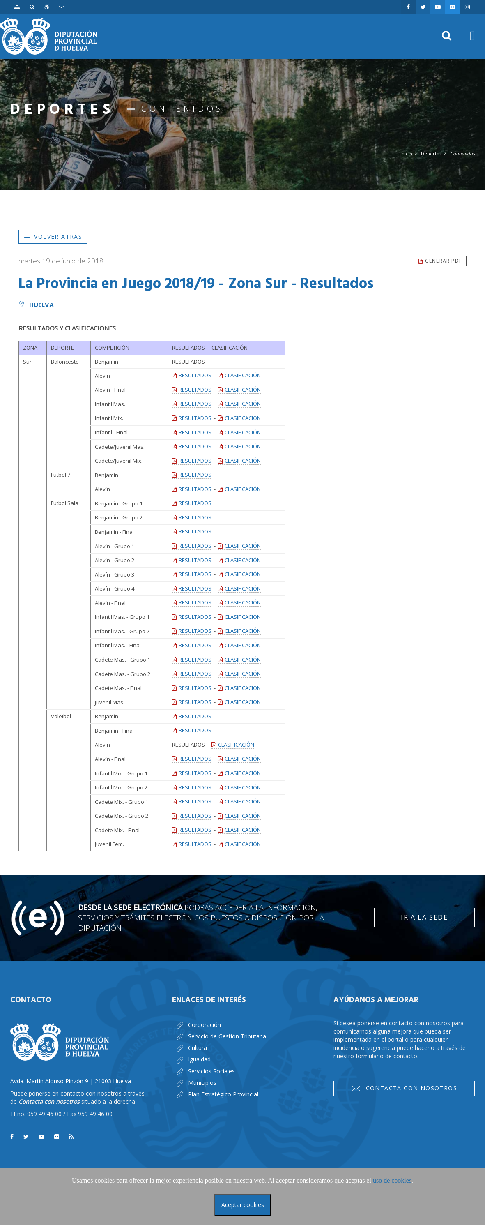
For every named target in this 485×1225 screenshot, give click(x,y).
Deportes (431, 153)
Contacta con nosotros (404, 1088)
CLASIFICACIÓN (243, 375)
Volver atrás (53, 236)
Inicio (406, 153)
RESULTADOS (195, 375)
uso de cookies (392, 1180)
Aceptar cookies (242, 1205)
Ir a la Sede (424, 917)
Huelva (36, 305)
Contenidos (462, 153)
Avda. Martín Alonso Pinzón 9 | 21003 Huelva (70, 1081)
